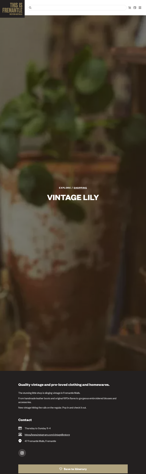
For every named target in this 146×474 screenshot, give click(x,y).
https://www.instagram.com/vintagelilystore (47, 434)
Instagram (22, 453)
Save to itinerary (75, 469)
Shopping (80, 187)
